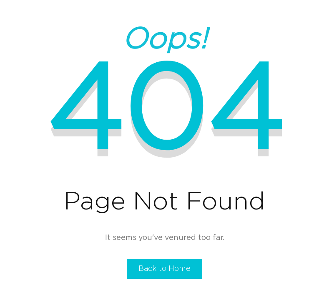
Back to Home (164, 269)
